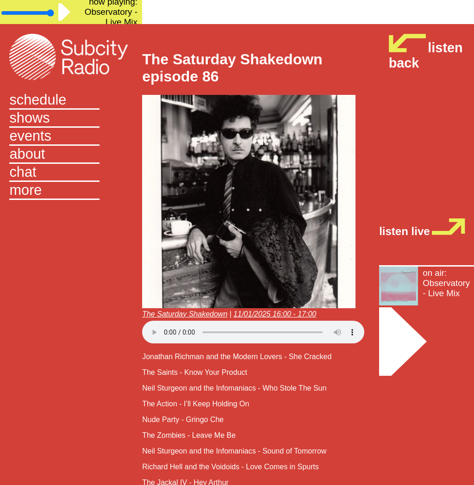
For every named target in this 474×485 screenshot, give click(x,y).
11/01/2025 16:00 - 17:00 (274, 314)
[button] (70, 191)
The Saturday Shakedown (184, 314)
